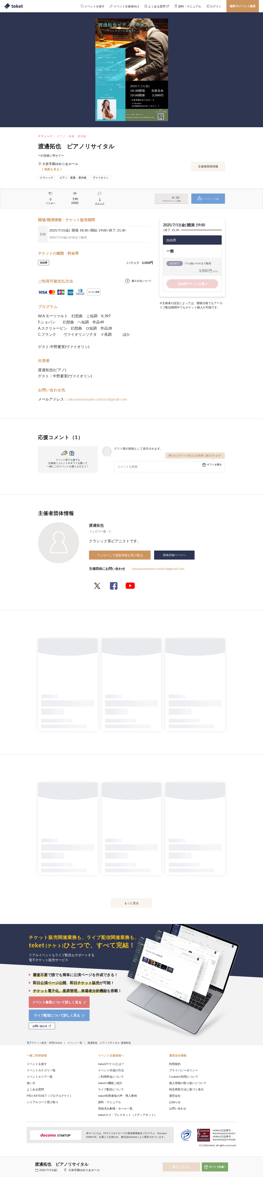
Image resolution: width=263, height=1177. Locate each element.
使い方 (31, 1083)
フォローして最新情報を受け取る (120, 555)
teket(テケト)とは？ (111, 1064)
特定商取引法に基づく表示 (186, 1089)
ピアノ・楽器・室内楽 (72, 136)
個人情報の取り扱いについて (187, 1083)
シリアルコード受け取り (42, 1102)
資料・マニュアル (109, 1102)
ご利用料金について (111, 1076)
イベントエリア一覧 (40, 1076)
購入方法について (141, 280)
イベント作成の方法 (111, 1070)
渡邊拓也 (96, 525)
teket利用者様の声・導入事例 (117, 1095)
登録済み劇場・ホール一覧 (115, 1108)
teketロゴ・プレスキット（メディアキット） (127, 1114)
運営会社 (175, 1095)
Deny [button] (213, 1156)
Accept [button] (234, 1156)
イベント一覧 (74, 1042)
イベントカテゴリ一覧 (41, 1070)
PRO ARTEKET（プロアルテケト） (50, 1095)
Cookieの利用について (183, 1076)
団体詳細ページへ (174, 555)
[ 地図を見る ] (52, 169)
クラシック (45, 136)
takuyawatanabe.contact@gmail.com (97, 399)
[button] (20, 1161)
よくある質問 (35, 1089)
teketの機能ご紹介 (110, 1083)
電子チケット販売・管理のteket (44, 1042)
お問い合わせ (177, 1108)
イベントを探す (37, 1064)
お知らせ (175, 1102)
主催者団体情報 (208, 166)
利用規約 (175, 1064)
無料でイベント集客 (243, 6)
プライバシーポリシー (183, 1070)
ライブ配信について (111, 1089)
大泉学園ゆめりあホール (84, 1170)
